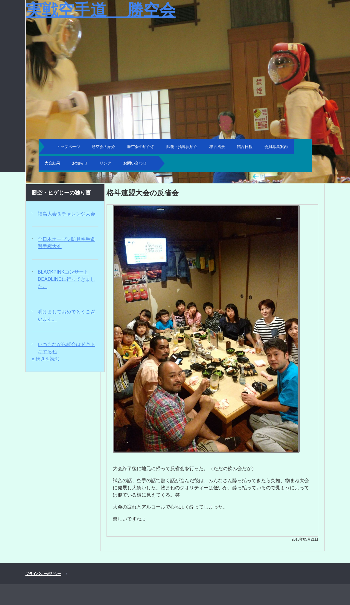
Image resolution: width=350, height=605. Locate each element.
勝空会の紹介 (103, 146)
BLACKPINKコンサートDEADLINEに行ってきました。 (66, 279)
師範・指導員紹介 (181, 146)
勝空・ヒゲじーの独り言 (61, 193)
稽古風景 (217, 146)
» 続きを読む (46, 358)
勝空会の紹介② (140, 146)
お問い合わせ (135, 163)
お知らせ (80, 163)
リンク (105, 163)
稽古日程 (244, 146)
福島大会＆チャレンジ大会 (66, 213)
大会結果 (52, 163)
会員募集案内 (276, 146)
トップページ (68, 146)
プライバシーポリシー (43, 574)
